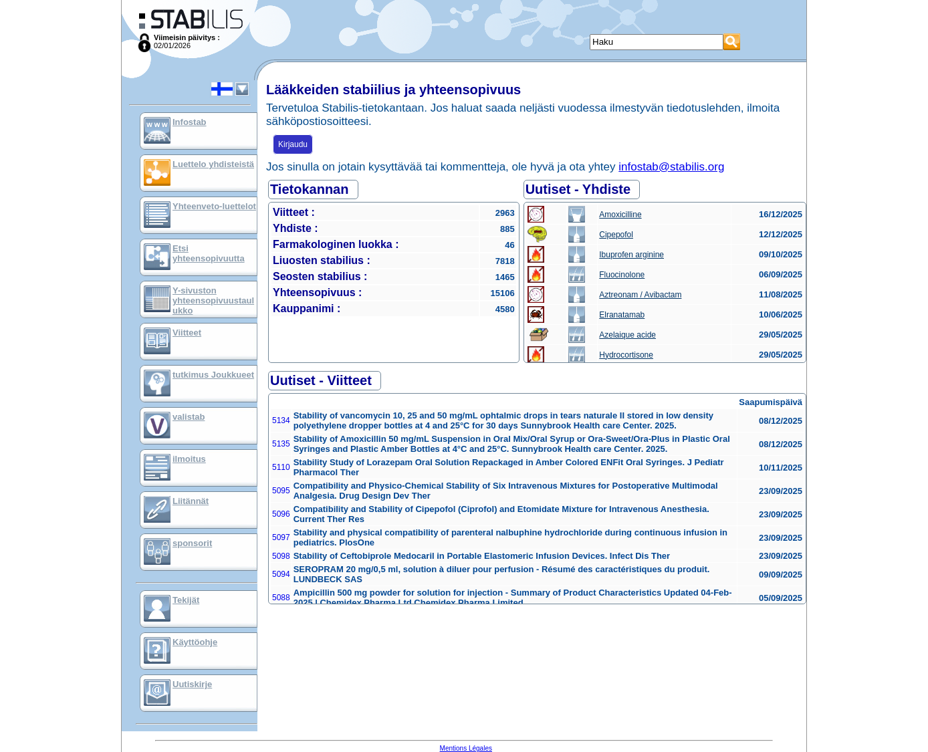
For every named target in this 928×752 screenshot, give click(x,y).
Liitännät (190, 501)
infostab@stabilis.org (671, 166)
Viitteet (186, 333)
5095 (281, 490)
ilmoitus (189, 459)
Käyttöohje (194, 642)
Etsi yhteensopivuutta (208, 253)
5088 (281, 597)
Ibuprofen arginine (631, 254)
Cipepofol (616, 234)
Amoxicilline (620, 214)
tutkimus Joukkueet (213, 375)
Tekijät (185, 600)
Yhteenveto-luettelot (214, 206)
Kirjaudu (293, 144)
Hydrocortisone (626, 355)
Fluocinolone (622, 274)
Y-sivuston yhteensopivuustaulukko (213, 300)
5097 (281, 537)
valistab (188, 417)
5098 (281, 556)
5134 (281, 420)
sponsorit (192, 543)
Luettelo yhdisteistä (213, 164)
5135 (281, 444)
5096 (281, 514)
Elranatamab (622, 315)
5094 (281, 574)
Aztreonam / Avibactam (640, 294)
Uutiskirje (192, 684)
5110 (281, 467)
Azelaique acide (627, 335)
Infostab (189, 122)
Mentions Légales (466, 748)
